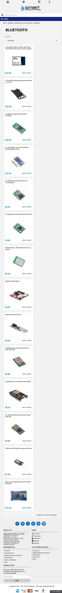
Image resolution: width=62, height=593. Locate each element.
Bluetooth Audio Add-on (13, 314)
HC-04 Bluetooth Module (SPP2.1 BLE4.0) (18, 214)
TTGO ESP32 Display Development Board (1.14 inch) (18, 81)
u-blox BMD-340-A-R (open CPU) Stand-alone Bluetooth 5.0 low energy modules (18, 47)
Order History (36, 555)
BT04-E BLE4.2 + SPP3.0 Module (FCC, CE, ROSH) (18, 248)
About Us (7, 551)
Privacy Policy (8, 558)
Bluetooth (37, 23)
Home (5, 23)
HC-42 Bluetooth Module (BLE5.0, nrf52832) (16, 114)
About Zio (36, 534)
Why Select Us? (9, 553)
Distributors (36, 538)
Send (17, 580)
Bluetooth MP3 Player (12, 281)
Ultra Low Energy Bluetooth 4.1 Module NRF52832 (18, 482)
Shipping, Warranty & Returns (13, 555)
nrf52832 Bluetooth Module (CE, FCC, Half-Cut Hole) (17, 348)
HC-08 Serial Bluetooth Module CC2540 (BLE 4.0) (17, 415)
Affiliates (35, 541)
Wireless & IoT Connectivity (23, 23)
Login (34, 559)
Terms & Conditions (10, 560)
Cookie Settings (56, 591)
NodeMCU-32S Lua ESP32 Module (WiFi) (18, 381)
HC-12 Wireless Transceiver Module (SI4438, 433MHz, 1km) (16, 148)
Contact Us (35, 550)
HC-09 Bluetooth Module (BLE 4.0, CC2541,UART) (16, 181)
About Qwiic (36, 536)
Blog (5, 562)
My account (35, 557)
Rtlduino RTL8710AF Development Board (18, 448)
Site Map (35, 543)
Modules (10, 23)
